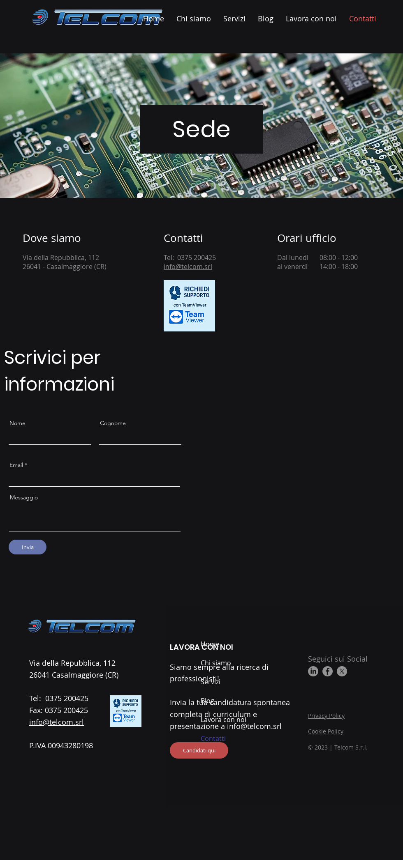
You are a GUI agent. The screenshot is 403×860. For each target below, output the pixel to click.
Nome (17, 423)
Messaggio (24, 497)
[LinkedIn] (313, 671)
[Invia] (27, 547)
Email (16, 465)
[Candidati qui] (199, 750)
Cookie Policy (325, 731)
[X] (342, 671)
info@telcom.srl (188, 266)
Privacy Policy (326, 716)
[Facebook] (327, 671)
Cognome (113, 423)
